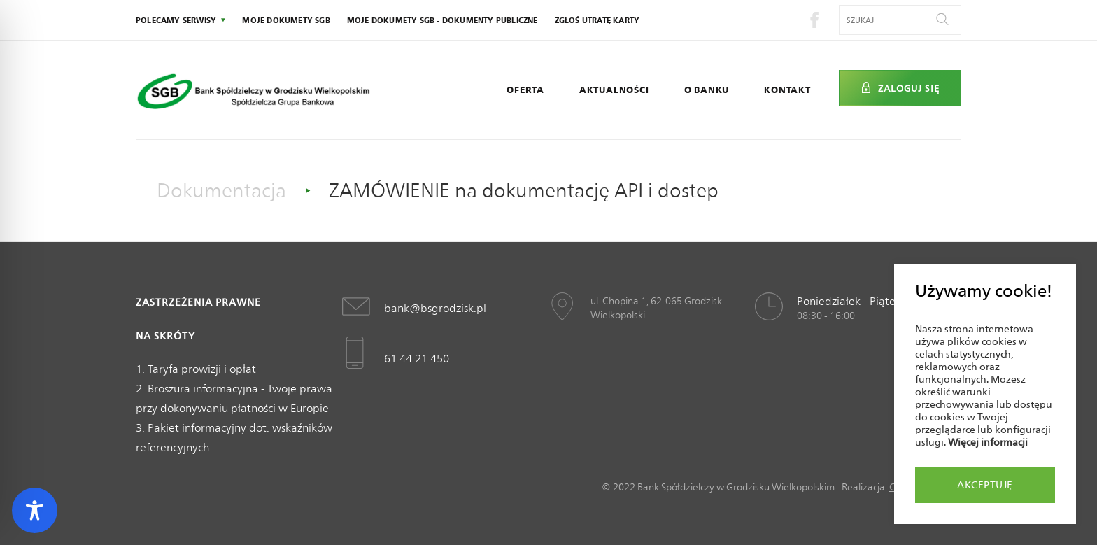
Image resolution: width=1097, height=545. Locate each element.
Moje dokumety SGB (286, 20)
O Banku (707, 89)
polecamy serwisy (176, 20)
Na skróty (165, 335)
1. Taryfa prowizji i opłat (196, 369)
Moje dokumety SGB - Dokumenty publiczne (442, 20)
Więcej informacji (988, 442)
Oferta (525, 89)
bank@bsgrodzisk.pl (435, 308)
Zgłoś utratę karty (597, 20)
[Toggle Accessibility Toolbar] (34, 510)
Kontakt (787, 89)
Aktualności (614, 89)
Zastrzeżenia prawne (198, 302)
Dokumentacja (221, 190)
